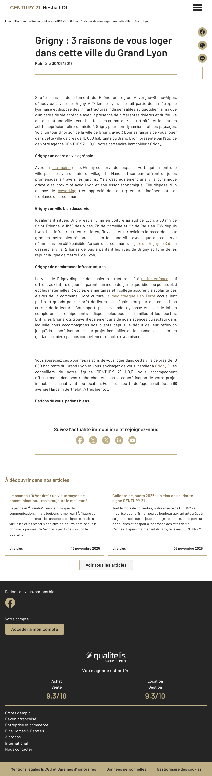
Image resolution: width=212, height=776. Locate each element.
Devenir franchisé (20, 718)
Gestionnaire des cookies (179, 769)
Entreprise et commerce (26, 724)
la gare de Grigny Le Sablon (153, 243)
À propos (13, 736)
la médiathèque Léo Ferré (131, 295)
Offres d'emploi (18, 712)
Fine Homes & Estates (24, 730)
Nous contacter (18, 749)
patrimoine (61, 167)
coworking (67, 190)
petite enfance (154, 278)
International (16, 742)
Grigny (160, 365)
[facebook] (10, 603)
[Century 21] (38, 7)
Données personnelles (126, 769)
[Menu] (197, 7)
